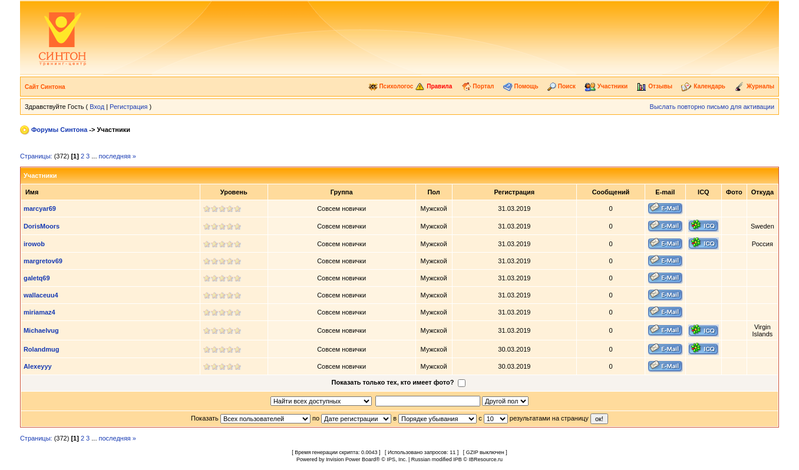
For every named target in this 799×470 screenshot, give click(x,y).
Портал (477, 86)
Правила (433, 86)
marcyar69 (40, 208)
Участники (606, 86)
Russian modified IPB (436, 459)
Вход (97, 106)
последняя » (117, 156)
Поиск (561, 86)
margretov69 (43, 260)
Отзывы (654, 86)
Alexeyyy (38, 366)
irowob (34, 243)
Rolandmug (42, 349)
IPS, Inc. (397, 459)
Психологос (391, 86)
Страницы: (36, 156)
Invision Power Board (351, 459)
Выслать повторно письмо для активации (712, 106)
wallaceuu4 (41, 295)
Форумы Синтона (59, 129)
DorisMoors (42, 226)
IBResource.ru (485, 459)
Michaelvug (41, 330)
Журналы (754, 86)
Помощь (521, 86)
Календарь (703, 86)
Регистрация (128, 106)
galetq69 (37, 278)
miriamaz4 (39, 312)
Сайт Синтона (45, 87)
